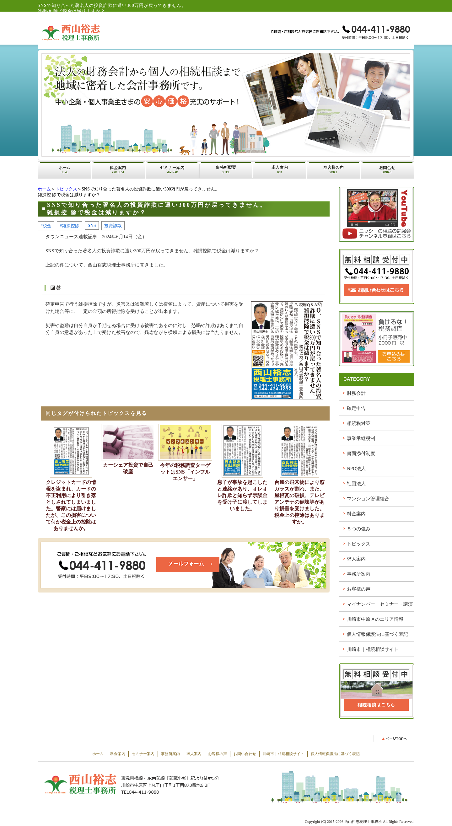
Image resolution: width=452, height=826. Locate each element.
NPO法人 (356, 468)
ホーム (44, 189)
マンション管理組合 (368, 498)
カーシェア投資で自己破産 (128, 468)
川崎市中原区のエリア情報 (375, 619)
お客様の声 (358, 589)
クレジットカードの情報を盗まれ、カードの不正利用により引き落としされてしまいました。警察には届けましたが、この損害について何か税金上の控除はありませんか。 (71, 505)
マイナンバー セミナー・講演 (380, 604)
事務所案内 (358, 574)
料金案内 (356, 513)
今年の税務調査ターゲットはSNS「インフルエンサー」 (185, 472)
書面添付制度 (361, 453)
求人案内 (356, 558)
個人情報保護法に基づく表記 (377, 634)
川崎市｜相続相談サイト (373, 649)
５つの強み (358, 528)
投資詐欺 (113, 225)
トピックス (66, 189)
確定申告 (356, 408)
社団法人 (356, 483)
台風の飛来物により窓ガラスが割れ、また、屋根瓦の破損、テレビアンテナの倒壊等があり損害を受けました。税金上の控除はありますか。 (299, 502)
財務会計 (356, 393)
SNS (92, 225)
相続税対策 (358, 423)
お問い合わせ (245, 754)
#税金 (45, 225)
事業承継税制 (361, 438)
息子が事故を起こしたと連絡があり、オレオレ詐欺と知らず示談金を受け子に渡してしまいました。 (242, 495)
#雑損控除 (69, 225)
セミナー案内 (143, 754)
